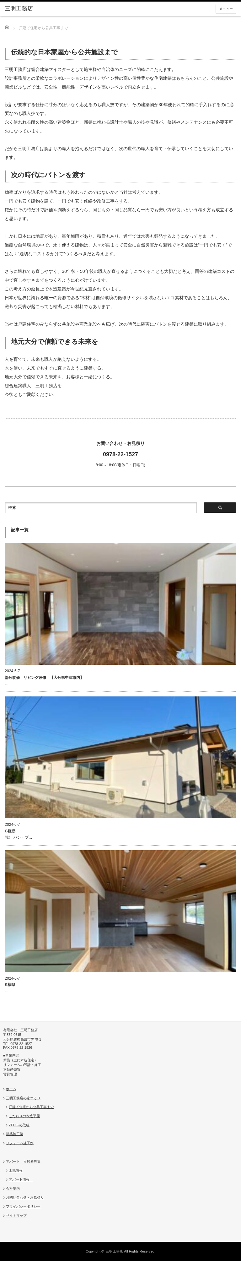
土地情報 (16, 1170)
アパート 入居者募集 (23, 1161)
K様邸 (10, 984)
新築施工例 (14, 1134)
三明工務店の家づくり (23, 1098)
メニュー (226, 9)
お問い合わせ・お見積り (25, 1197)
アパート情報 (21, 1179)
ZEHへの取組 (19, 1125)
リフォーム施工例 (20, 1143)
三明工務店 (114, 1251)
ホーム (11, 1089)
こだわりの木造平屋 (24, 1116)
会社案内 (13, 1188)
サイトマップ (16, 1215)
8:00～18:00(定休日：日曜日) (120, 454)
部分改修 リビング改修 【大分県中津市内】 (44, 677)
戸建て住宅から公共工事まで (31, 1107)
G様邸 (10, 831)
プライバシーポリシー (23, 1206)
